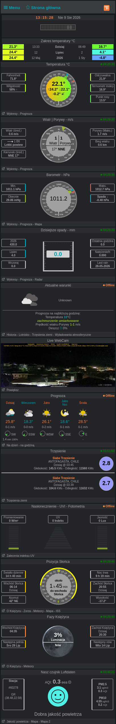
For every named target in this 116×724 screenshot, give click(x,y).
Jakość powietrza (14, 721)
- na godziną (26, 445)
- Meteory (38, 611)
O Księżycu (11, 611)
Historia (8, 334)
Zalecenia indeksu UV (17, 555)
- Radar (37, 279)
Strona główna (42, 7)
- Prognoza (25, 113)
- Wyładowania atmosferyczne (72, 334)
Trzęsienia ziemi (14, 500)
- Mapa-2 (44, 721)
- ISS (57, 611)
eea (66, 682)
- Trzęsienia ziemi (41, 334)
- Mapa (37, 224)
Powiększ (10, 390)
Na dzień (9, 445)
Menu (13, 7)
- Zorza (26, 611)
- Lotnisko (23, 334)
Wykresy (9, 113)
